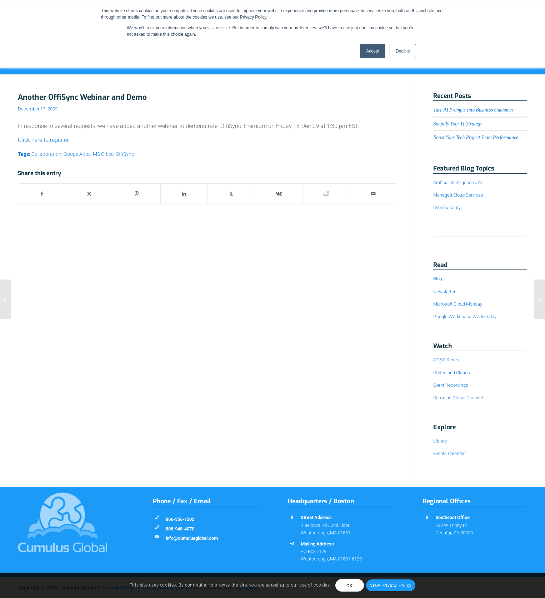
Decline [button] (403, 51)
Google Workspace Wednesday (464, 316)
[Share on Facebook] (42, 194)
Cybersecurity (447, 207)
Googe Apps (77, 154)
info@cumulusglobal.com (192, 538)
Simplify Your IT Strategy (457, 124)
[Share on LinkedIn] (184, 194)
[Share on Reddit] (326, 194)
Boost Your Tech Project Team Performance (475, 137)
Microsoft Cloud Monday (457, 304)
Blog (437, 278)
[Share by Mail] (373, 194)
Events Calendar (449, 453)
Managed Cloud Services (458, 195)
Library (440, 441)
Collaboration (46, 154)
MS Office (103, 154)
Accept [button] (372, 51)
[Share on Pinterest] (136, 194)
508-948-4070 (180, 529)
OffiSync (125, 154)
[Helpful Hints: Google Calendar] (539, 299)
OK (349, 585)
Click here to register (43, 140)
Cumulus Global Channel (458, 397)
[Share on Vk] (278, 194)
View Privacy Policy (390, 585)
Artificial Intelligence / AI (457, 182)
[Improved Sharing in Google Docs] (5, 299)
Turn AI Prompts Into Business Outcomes (473, 110)
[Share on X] (89, 194)
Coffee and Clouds (451, 372)
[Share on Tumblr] (231, 194)
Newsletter (444, 291)
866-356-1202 (180, 519)
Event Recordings (450, 385)
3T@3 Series (446, 359)
